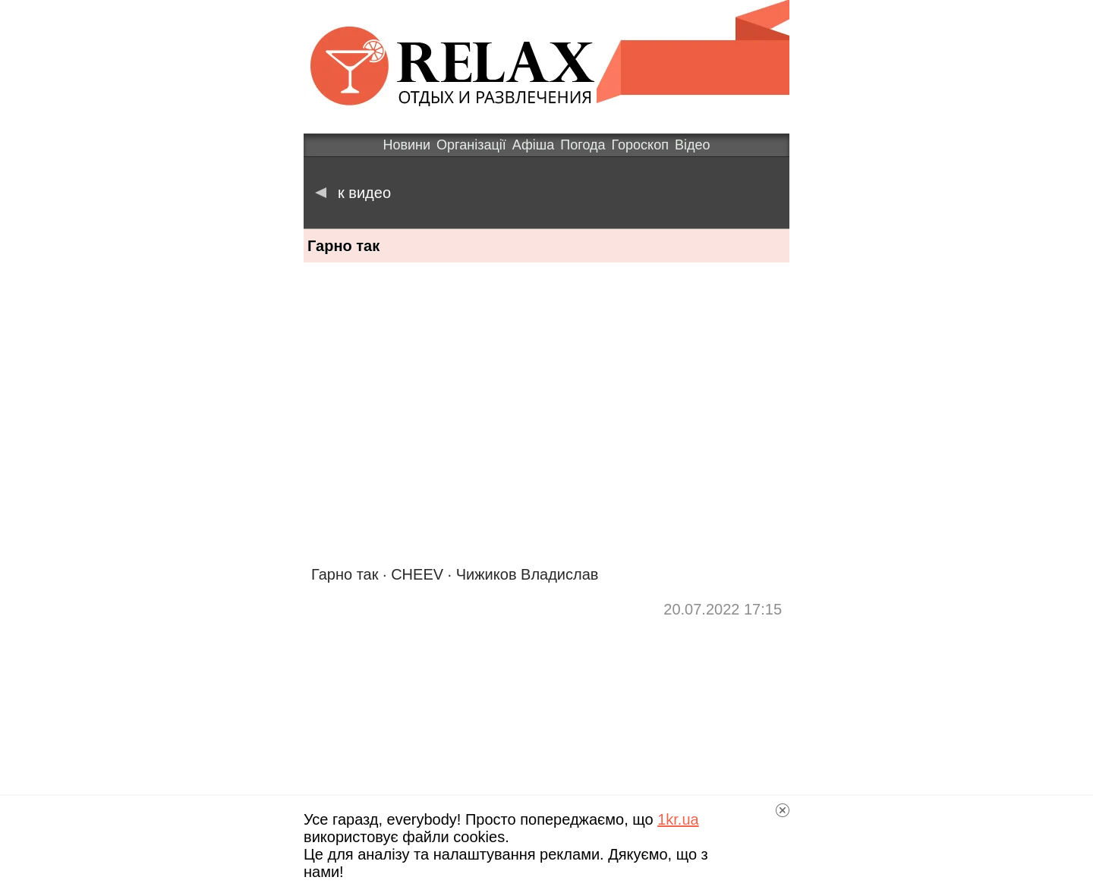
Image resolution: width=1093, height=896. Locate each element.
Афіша (533, 144)
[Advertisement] (546, 724)
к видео (353, 192)
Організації (471, 144)
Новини (406, 144)
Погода (582, 144)
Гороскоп (640, 144)
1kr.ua (677, 819)
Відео (692, 144)
